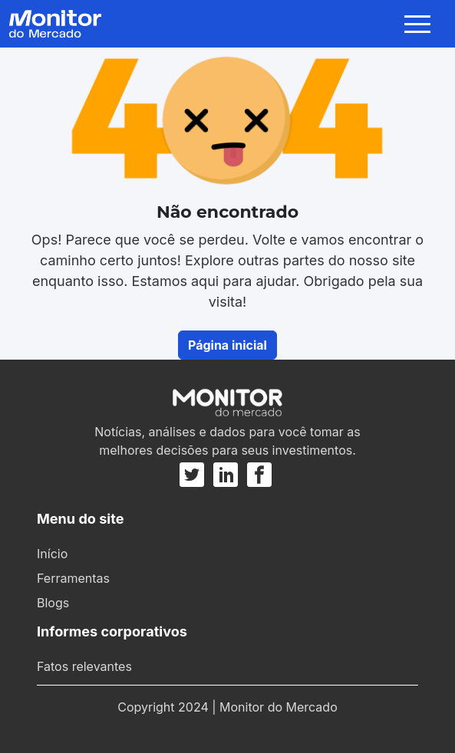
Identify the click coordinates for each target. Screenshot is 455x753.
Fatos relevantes (84, 666)
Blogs (53, 602)
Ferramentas (73, 578)
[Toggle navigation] (420, 23)
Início (52, 553)
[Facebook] (259, 474)
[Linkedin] (225, 474)
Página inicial (227, 345)
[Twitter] (194, 474)
